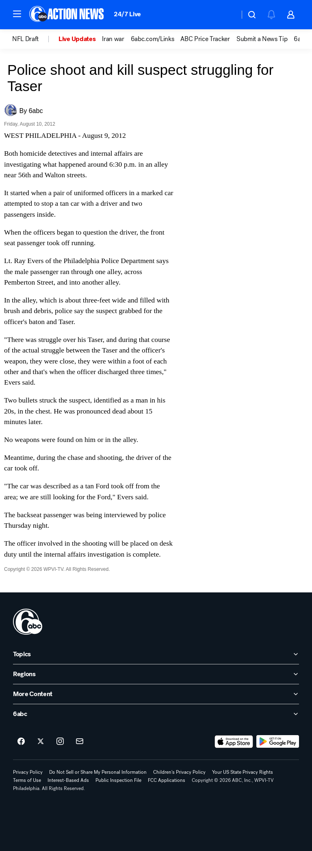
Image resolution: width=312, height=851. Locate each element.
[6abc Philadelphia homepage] (67, 15)
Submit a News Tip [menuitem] (262, 39)
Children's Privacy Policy (179, 772)
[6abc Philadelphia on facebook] (21, 741)
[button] (17, 14)
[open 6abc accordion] (156, 714)
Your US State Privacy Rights (242, 772)
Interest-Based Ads (68, 780)
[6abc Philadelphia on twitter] (40, 741)
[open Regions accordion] (156, 674)
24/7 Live (127, 14)
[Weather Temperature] (227, 15)
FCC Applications (166, 780)
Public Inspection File (118, 780)
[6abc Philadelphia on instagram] (60, 741)
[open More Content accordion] (156, 694)
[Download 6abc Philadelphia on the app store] (234, 741)
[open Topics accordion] (156, 654)
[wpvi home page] (27, 622)
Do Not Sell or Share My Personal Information (98, 772)
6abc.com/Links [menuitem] (152, 39)
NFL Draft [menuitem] (25, 39)
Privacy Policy (28, 772)
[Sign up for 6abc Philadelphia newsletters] (80, 741)
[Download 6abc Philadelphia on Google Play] (277, 741)
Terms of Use (27, 780)
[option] (35, 39)
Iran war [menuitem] (113, 39)
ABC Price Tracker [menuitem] (205, 39)
